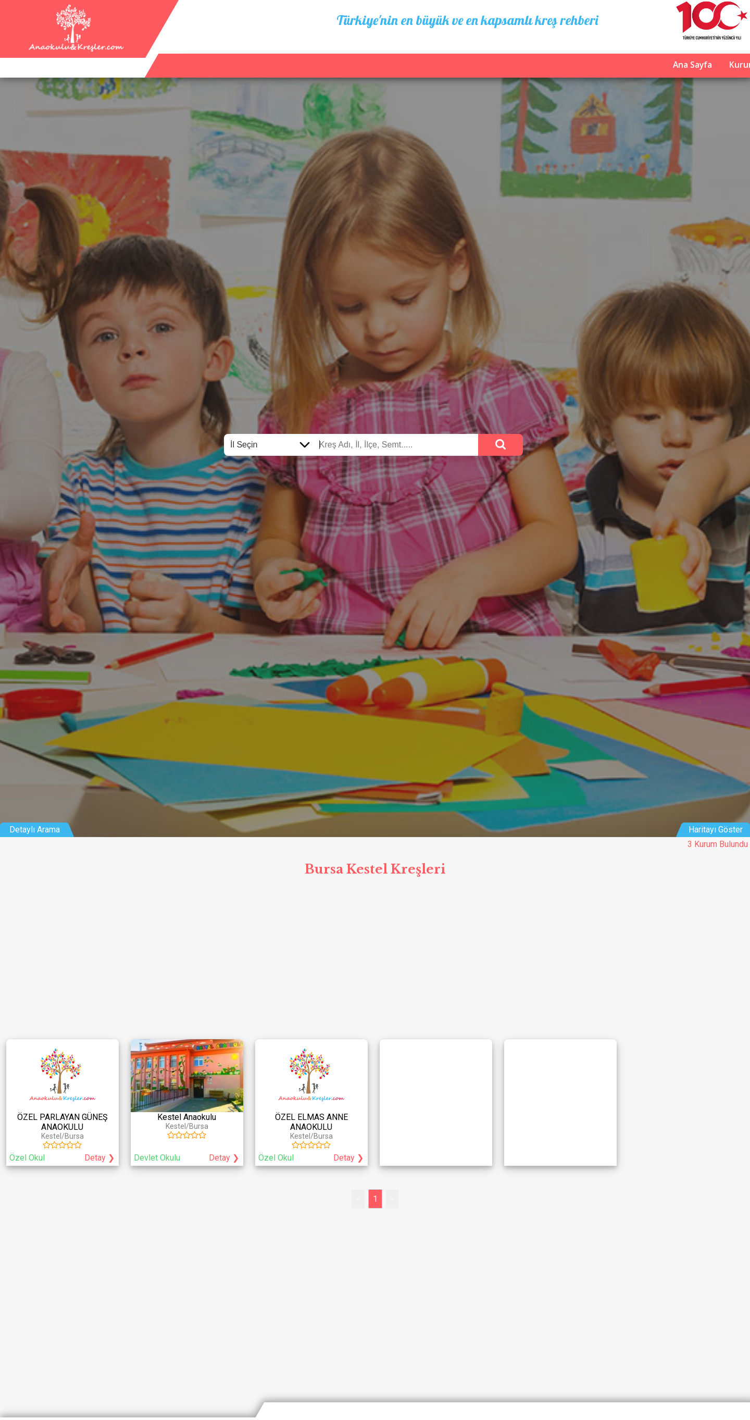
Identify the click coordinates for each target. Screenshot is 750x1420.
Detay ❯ (99, 1158)
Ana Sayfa (579, 57)
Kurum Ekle (638, 57)
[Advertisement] (375, 960)
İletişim (693, 57)
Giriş (734, 57)
